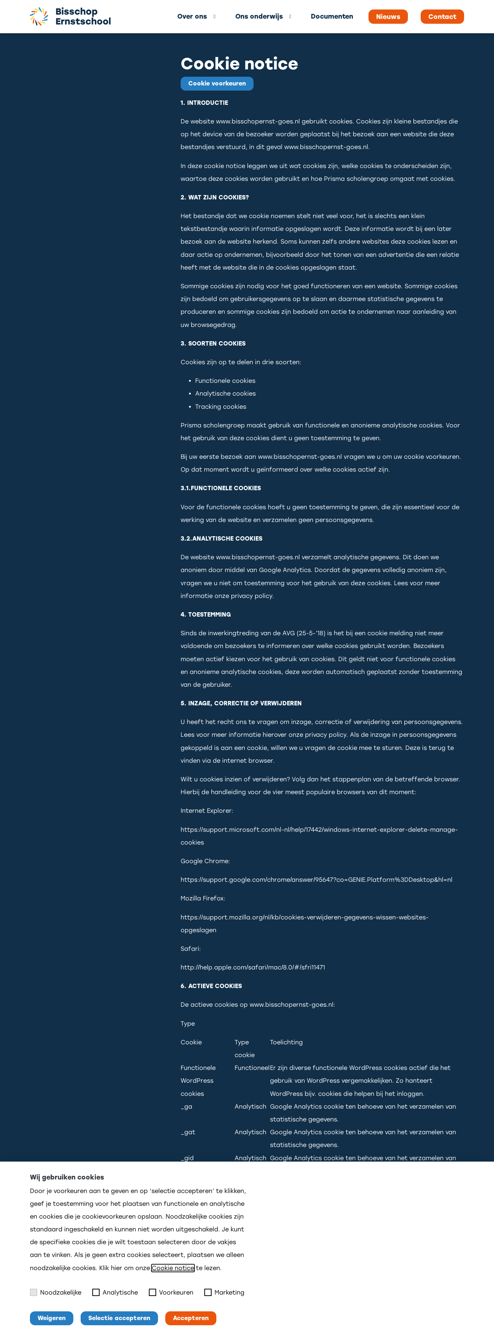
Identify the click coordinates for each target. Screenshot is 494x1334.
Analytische (115, 1292)
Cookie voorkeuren (217, 83)
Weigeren (52, 1318)
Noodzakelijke (55, 1292)
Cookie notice (173, 1268)
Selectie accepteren (119, 1318)
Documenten (332, 16)
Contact (442, 17)
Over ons (192, 16)
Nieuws (388, 17)
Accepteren (191, 1318)
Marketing (224, 1292)
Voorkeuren (171, 1292)
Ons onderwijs (259, 16)
